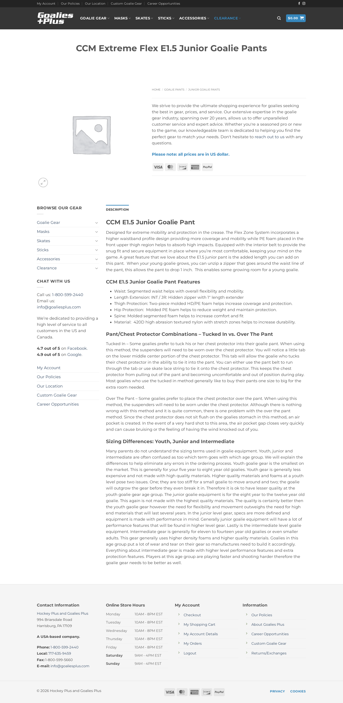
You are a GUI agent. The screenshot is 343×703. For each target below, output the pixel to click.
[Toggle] (96, 223)
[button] (279, 18)
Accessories (194, 18)
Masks (122, 18)
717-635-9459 (59, 653)
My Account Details (201, 634)
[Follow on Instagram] (303, 3)
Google (74, 354)
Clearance (227, 18)
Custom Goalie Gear (126, 4)
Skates (144, 18)
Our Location (95, 4)
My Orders (193, 643)
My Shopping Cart (199, 624)
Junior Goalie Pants (204, 89)
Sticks (166, 18)
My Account (46, 4)
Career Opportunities (163, 4)
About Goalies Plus (267, 624)
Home (156, 89)
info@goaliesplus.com (59, 307)
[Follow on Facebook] (299, 3)
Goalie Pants (174, 89)
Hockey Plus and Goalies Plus (62, 613)
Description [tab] (117, 210)
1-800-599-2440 (67, 294)
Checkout (192, 615)
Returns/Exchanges (268, 653)
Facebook (77, 348)
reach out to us (270, 136)
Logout (190, 653)
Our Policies (70, 4)
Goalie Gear (94, 18)
